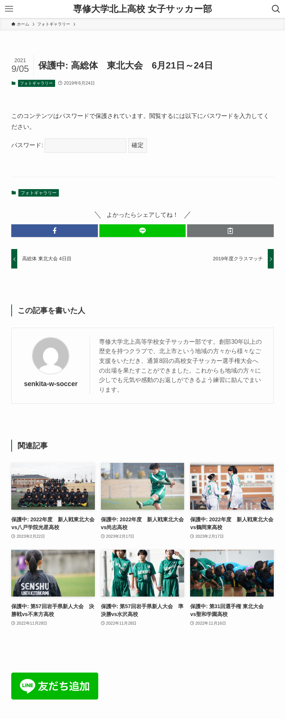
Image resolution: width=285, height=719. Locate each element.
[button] (54, 230)
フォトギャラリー (36, 83)
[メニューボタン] (9, 9)
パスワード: (68, 145)
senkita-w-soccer (51, 384)
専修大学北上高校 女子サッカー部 (142, 8)
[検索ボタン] (276, 9)
